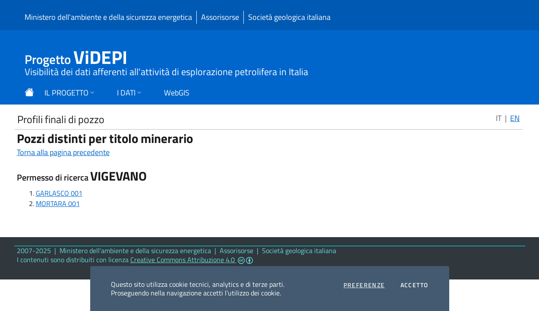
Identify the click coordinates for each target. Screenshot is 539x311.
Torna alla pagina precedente (63, 152)
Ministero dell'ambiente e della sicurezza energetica (108, 17)
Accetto (414, 285)
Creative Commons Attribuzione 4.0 (191, 259)
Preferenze (364, 285)
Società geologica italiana (289, 17)
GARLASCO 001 (59, 193)
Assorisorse (220, 17)
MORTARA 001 (58, 203)
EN (515, 118)
